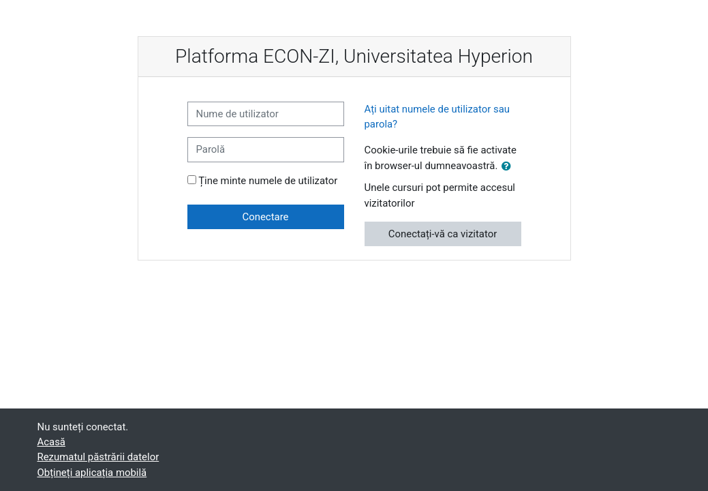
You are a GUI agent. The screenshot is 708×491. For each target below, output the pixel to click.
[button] (509, 166)
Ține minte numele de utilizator (267, 181)
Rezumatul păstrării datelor (98, 457)
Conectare (266, 217)
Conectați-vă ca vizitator (442, 234)
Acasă (51, 442)
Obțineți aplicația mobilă (92, 472)
